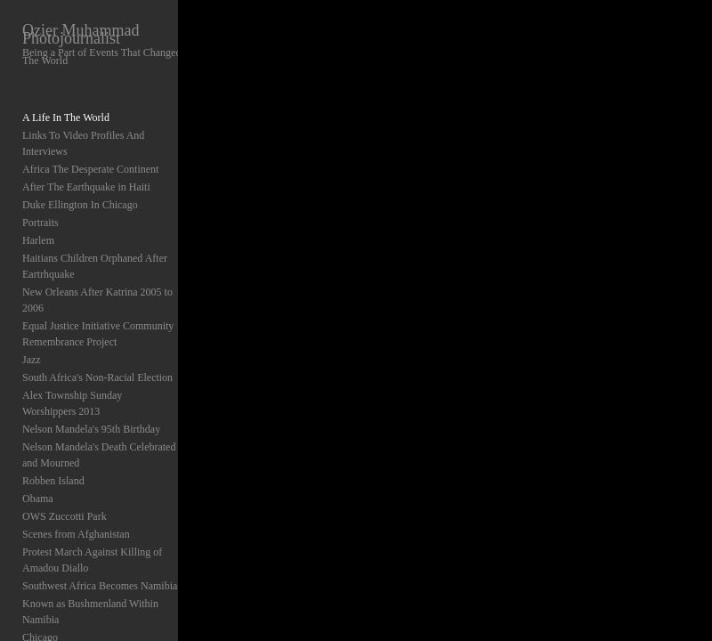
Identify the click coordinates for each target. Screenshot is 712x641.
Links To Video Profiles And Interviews (83, 143)
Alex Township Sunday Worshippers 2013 (72, 403)
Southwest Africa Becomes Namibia (99, 586)
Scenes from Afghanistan (76, 534)
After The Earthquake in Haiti (86, 187)
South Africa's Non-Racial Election (97, 377)
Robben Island (53, 481)
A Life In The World (65, 117)
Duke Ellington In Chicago (80, 205)
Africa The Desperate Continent (90, 169)
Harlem (38, 240)
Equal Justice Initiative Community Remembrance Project (98, 334)
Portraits (40, 222)
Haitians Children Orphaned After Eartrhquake (94, 266)
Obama (37, 498)
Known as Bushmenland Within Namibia (90, 611)
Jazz (31, 359)
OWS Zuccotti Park (64, 516)
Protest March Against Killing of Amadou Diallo (92, 560)
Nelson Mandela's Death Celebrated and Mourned (98, 455)
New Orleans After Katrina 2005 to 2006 (97, 300)
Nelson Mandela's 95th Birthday (91, 429)
